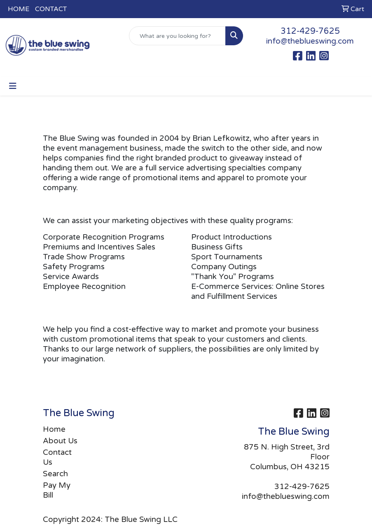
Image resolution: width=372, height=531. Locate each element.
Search (55, 473)
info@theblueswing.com (310, 41)
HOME (18, 9)
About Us (60, 440)
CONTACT (51, 9)
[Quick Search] (177, 35)
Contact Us (57, 457)
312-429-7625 (310, 31)
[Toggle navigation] (12, 86)
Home (54, 429)
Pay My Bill (56, 490)
